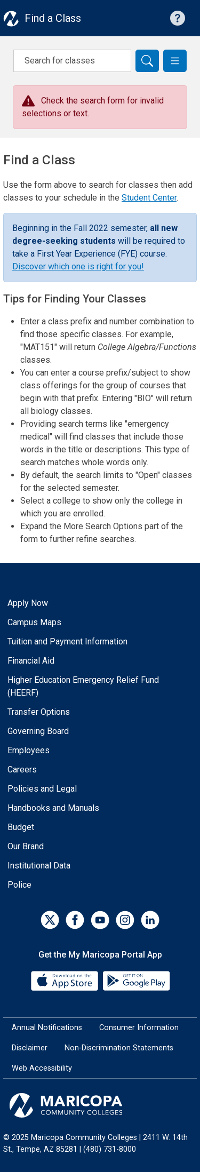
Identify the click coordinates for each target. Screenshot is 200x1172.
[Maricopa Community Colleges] (100, 1105)
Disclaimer (29, 1048)
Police (19, 885)
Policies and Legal (42, 789)
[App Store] (65, 980)
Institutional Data (38, 865)
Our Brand (25, 846)
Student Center (149, 198)
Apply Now (27, 603)
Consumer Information (139, 1027)
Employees (28, 750)
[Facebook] (75, 920)
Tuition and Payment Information (67, 641)
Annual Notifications (47, 1027)
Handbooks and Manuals (53, 808)
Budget (20, 827)
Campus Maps (34, 622)
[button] (175, 61)
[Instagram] (125, 920)
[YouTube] (100, 920)
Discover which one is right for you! (78, 266)
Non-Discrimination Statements (119, 1048)
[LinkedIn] (150, 920)
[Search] (147, 61)
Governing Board (38, 731)
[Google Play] (136, 980)
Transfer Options (38, 712)
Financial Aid (30, 661)
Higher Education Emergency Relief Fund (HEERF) (83, 686)
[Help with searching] (177, 18)
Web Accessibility (42, 1068)
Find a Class (53, 18)
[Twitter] (50, 920)
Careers (22, 769)
